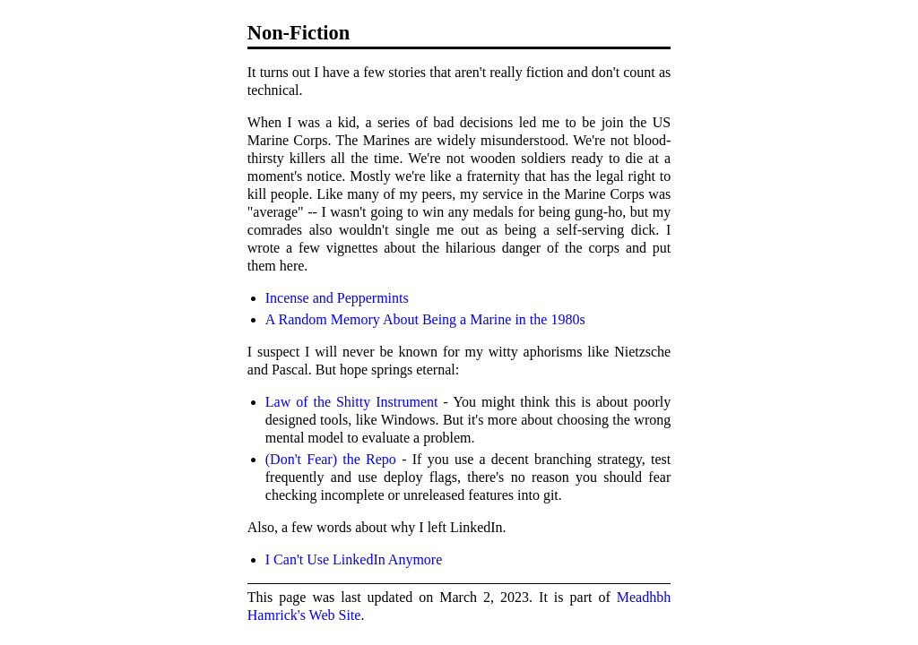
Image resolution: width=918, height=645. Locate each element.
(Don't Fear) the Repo (330, 459)
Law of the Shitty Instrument (351, 401)
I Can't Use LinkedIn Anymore (354, 559)
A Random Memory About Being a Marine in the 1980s (425, 319)
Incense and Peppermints (337, 297)
